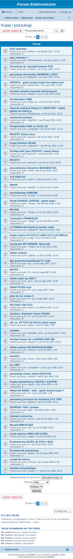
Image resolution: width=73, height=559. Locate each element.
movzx (31, 307)
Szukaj (57, 30)
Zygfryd (31, 255)
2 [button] (42, 37)
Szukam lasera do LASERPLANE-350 (32, 339)
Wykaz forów (11, 18)
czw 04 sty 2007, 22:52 (50, 342)
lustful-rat (32, 102)
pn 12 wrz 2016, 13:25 (48, 69)
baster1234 (33, 85)
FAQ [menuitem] (21, 12)
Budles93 (32, 77)
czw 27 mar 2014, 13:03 (48, 94)
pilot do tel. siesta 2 (21, 296)
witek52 (31, 187)
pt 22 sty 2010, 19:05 (47, 246)
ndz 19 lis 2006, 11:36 (47, 384)
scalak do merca (20, 459)
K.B (29, 427)
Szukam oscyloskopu (23, 468)
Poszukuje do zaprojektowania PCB (31, 66)
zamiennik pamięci (21, 117)
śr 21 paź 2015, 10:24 (51, 85)
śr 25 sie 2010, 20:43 (47, 195)
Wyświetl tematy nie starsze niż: (36, 477)
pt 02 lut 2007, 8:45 (45, 325)
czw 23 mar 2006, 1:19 (47, 419)
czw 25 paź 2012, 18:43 (50, 120)
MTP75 (14, 269)
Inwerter (15, 356)
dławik (14, 184)
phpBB (31, 555)
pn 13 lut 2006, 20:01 (44, 427)
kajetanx (32, 402)
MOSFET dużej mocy (22, 134)
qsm (30, 281)
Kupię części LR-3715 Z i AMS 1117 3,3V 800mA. (39, 235)
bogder (31, 436)
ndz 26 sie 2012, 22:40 (48, 137)
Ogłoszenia (27, 18)
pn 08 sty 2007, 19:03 (55, 333)
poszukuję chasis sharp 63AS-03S (30, 373)
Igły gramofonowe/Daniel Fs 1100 (30, 260)
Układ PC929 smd (20, 287)
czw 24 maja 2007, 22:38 (44, 272)
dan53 (31, 325)
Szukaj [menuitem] (69, 18)
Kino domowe (18, 48)
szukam (14, 330)
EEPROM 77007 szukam (24, 407)
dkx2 (30, 410)
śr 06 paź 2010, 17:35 (46, 179)
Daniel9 (31, 94)
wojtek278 (33, 230)
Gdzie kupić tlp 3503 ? (23, 278)
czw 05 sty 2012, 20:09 (50, 162)
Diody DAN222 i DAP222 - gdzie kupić (32, 200)
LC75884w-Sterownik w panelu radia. (32, 227)
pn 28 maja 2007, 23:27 (45, 263)
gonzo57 (32, 154)
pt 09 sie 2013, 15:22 (52, 113)
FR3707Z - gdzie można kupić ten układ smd (36, 82)
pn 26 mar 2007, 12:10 (43, 316)
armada (31, 195)
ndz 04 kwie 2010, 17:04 (48, 203)
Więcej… (9, 12)
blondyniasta (34, 113)
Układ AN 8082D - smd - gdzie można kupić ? (37, 390)
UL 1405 (14, 364)
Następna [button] (46, 37)
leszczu (31, 137)
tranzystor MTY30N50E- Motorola (30, 244)
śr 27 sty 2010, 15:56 (46, 238)
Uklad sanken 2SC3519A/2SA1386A (31, 347)
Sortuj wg (36, 482)
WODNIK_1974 (35, 333)
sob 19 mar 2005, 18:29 (51, 471)
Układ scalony (18, 252)
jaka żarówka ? (19, 57)
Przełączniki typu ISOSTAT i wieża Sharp (34, 151)
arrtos (30, 170)
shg (29, 263)
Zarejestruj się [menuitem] (49, 12)
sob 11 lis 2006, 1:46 (42, 393)
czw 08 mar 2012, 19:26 (51, 146)
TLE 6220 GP (18, 176)
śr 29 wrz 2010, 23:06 (47, 187)
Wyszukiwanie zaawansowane (62, 30)
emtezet (31, 350)
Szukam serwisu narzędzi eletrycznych (33, 91)
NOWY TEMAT (11, 30)
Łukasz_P (32, 471)
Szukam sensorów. (21, 416)
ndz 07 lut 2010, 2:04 (50, 230)
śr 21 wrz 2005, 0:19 (46, 436)
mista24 (31, 376)
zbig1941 (32, 120)
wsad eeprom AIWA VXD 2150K (29, 433)
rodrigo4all (33, 129)
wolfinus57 (33, 146)
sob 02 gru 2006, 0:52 (48, 376)
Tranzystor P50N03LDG (24, 218)
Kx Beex (32, 69)
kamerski (32, 162)
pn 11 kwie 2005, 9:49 (48, 462)
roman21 (32, 342)
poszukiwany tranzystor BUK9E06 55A (33, 167)
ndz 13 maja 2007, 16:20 (46, 281)
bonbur (31, 51)
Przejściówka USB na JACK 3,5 (29, 126)
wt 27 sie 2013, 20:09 (49, 102)
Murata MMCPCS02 (21, 424)
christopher (33, 367)
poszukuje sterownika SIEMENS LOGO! (34, 74)
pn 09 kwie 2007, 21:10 (47, 307)
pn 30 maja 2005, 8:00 (47, 453)
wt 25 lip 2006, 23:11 (48, 402)
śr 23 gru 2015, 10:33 (49, 77)
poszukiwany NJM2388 (24, 192)
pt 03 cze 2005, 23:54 (42, 444)
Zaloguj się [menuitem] (66, 12)
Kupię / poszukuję (44, 18)
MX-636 (14, 209)
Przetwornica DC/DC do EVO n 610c (31, 441)
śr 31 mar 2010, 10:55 (47, 212)
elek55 (31, 384)
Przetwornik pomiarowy (24, 450)
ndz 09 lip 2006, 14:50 (45, 410)
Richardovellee (35, 60)
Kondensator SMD (21, 99)
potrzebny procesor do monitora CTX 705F (36, 399)
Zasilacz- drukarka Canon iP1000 (30, 313)
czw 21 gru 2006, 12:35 (52, 367)
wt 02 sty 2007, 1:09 (47, 350)
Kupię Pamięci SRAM (23, 143)
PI (29, 272)
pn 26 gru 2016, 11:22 (54, 60)
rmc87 (31, 179)
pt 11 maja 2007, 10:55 (43, 290)
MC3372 (14, 159)
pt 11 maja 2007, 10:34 (43, 298)
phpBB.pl (51, 557)
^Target (31, 203)
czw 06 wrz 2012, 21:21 (51, 129)
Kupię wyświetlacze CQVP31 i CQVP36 (33, 381)
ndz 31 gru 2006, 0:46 (46, 359)
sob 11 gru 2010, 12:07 (47, 170)
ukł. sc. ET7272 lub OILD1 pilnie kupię (33, 322)
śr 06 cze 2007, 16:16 (47, 255)
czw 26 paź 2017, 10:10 (48, 51)
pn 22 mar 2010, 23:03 (48, 221)
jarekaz (31, 453)
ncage (31, 238)
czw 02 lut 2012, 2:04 (48, 154)
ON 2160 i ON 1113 (21, 304)
